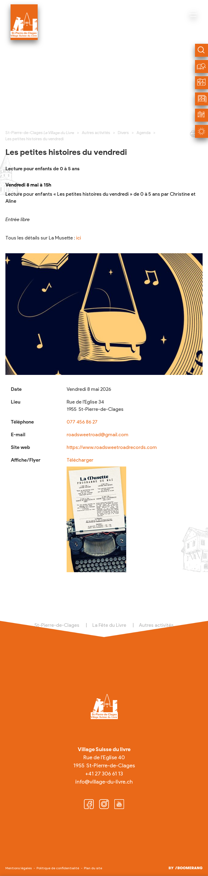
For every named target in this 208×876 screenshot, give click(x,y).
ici (78, 238)
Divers (123, 132)
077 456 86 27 (82, 422)
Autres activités (96, 132)
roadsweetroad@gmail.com (97, 435)
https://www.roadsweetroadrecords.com (112, 447)
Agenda (143, 132)
